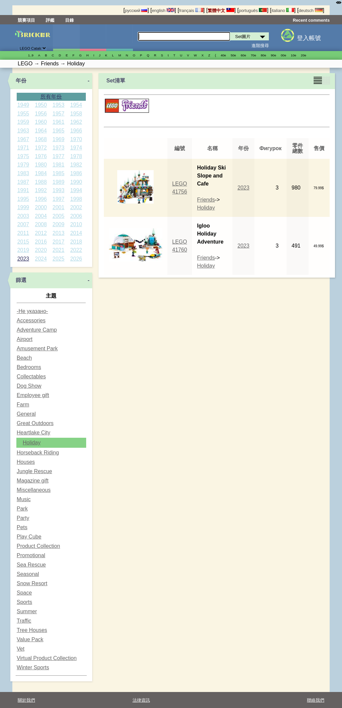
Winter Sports (33, 667)
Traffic (24, 621)
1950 (41, 105)
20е (303, 55)
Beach (24, 358)
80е (263, 55)
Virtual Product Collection (46, 658)
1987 (23, 182)
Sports (24, 602)
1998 (76, 199)
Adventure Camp (37, 330)
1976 (41, 156)
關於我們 (26, 700)
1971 (23, 147)
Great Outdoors (35, 423)
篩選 (21, 280)
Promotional (31, 555)
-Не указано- (32, 311)
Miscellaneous (33, 490)
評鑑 (50, 20)
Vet (20, 649)
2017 (58, 242)
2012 (41, 233)
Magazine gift (32, 480)
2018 (76, 242)
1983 (23, 173)
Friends (206, 200)
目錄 (69, 20)
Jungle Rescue (34, 471)
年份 (21, 80)
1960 (41, 122)
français (191, 10)
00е (283, 55)
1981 (58, 164)
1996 (41, 199)
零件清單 (119, 37)
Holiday (31, 442)
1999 (23, 207)
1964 (41, 130)
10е (293, 55)
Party (23, 518)
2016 (41, 242)
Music (24, 499)
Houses (26, 462)
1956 (41, 113)
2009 (58, 224)
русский (136, 10)
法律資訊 (141, 700)
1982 (76, 164)
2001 (58, 207)
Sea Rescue (31, 565)
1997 (58, 199)
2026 (76, 259)
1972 (41, 147)
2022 (76, 250)
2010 (76, 224)
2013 (58, 233)
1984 (41, 173)
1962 (76, 122)
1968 (41, 139)
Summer (27, 611)
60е (243, 55)
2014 (76, 233)
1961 (58, 122)
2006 (76, 216)
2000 (41, 207)
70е (253, 55)
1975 (23, 156)
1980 (41, 164)
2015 (23, 242)
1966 (76, 130)
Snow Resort (32, 583)
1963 (23, 130)
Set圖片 (66, 37)
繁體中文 (221, 10)
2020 (41, 250)
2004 (41, 216)
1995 (23, 199)
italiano (283, 10)
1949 (23, 105)
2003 (23, 216)
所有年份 (51, 96)
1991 (23, 190)
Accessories (31, 320)
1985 (58, 173)
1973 (58, 147)
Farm (23, 404)
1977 (58, 156)
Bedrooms (29, 367)
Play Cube (29, 537)
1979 (23, 164)
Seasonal (28, 574)
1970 (76, 139)
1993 (58, 190)
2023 (23, 259)
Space (24, 593)
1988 (41, 182)
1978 (76, 156)
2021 (58, 250)
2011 (23, 233)
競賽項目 (26, 20)
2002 (76, 207)
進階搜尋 (260, 45)
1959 (23, 122)
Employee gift (33, 395)
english (163, 10)
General (26, 414)
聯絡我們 (315, 700)
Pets (22, 527)
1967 (23, 139)
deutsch (311, 10)
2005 (58, 216)
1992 (41, 190)
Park (22, 508)
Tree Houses (32, 630)
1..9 (30, 55)
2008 (41, 224)
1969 (58, 139)
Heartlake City (33, 432)
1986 (76, 173)
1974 (76, 147)
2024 (41, 259)
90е (273, 55)
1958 (76, 113)
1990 (76, 182)
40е (223, 55)
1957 (58, 113)
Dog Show (29, 386)
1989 (58, 182)
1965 (58, 130)
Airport (24, 339)
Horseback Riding (38, 452)
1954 (76, 105)
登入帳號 (309, 38)
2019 (23, 250)
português (253, 10)
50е (233, 55)
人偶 (93, 37)
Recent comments (311, 20)
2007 (23, 224)
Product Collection (38, 546)
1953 (58, 105)
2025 (58, 259)
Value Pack (30, 639)
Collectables (31, 376)
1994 (76, 190)
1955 (23, 113)
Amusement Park (37, 348)
